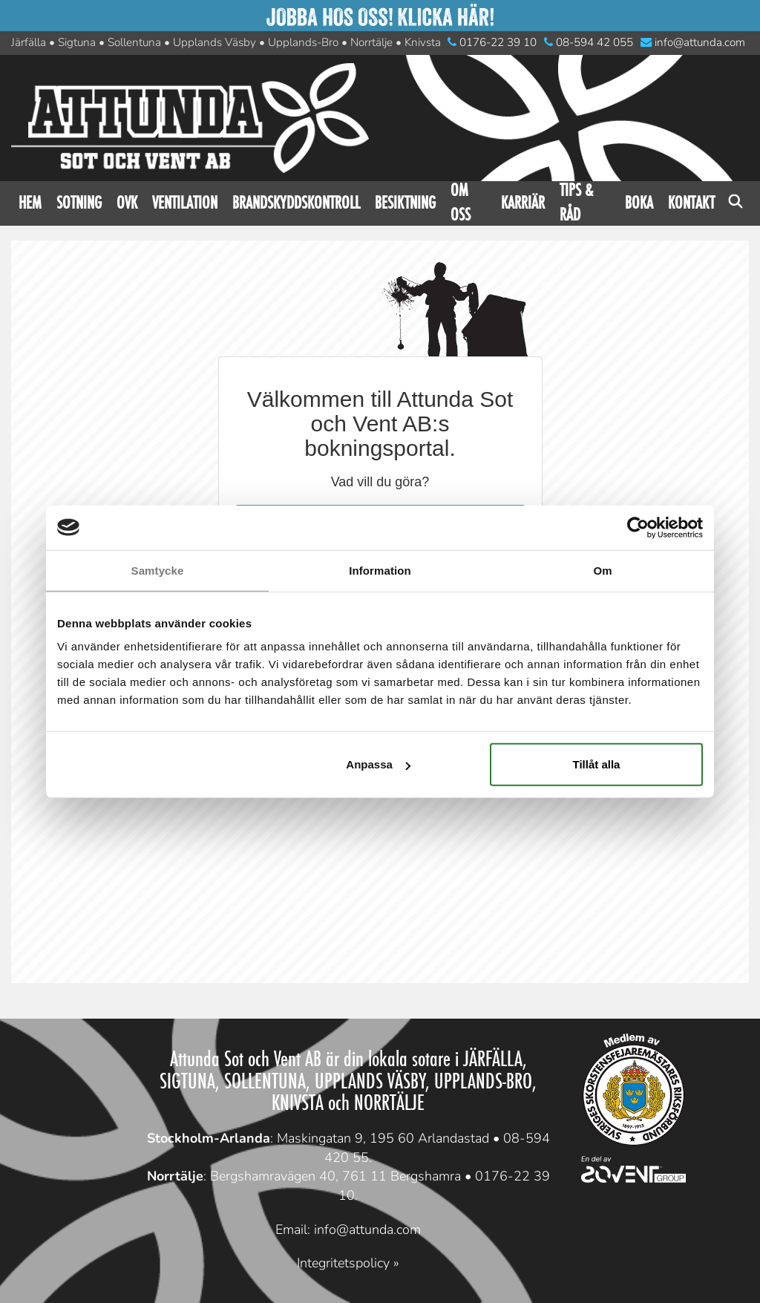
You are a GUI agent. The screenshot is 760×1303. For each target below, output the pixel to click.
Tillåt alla (596, 764)
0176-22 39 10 (492, 42)
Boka (639, 203)
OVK (127, 203)
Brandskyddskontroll (296, 203)
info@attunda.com (693, 42)
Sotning (79, 203)
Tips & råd (576, 203)
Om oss (461, 203)
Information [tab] (380, 570)
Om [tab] (602, 570)
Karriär (523, 203)
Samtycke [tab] (157, 570)
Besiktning (405, 203)
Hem (30, 203)
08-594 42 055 (588, 42)
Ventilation (184, 203)
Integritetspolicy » (348, 1263)
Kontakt (691, 203)
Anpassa (378, 764)
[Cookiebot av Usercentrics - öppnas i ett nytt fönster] (638, 527)
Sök (735, 203)
